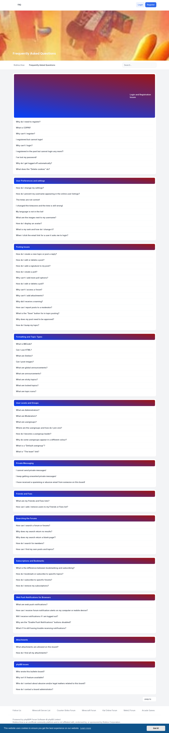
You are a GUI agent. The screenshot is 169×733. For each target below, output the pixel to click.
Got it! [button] (156, 728)
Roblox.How (18, 722)
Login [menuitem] (140, 5)
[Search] (149, 65)
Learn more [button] (85, 728)
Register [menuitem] (151, 5)
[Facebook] (23, 710)
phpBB (27, 719)
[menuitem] (134, 4)
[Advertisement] (73, 96)
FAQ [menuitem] (17, 5)
